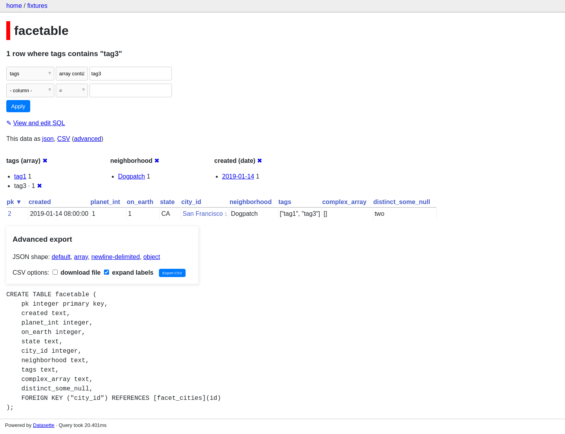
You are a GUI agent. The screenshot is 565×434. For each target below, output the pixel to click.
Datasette (44, 425)
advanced (87, 138)
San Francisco (203, 213)
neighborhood (251, 202)
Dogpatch (131, 176)
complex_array (344, 202)
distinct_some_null (401, 202)
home (14, 5)
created (40, 202)
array (81, 256)
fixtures (37, 5)
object (151, 256)
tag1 (20, 176)
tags (284, 202)
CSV (63, 138)
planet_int (105, 202)
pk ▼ (14, 202)
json (48, 138)
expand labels (128, 272)
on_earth (140, 202)
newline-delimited (115, 256)
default (61, 256)
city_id (191, 202)
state (167, 202)
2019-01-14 (238, 176)
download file (77, 272)
